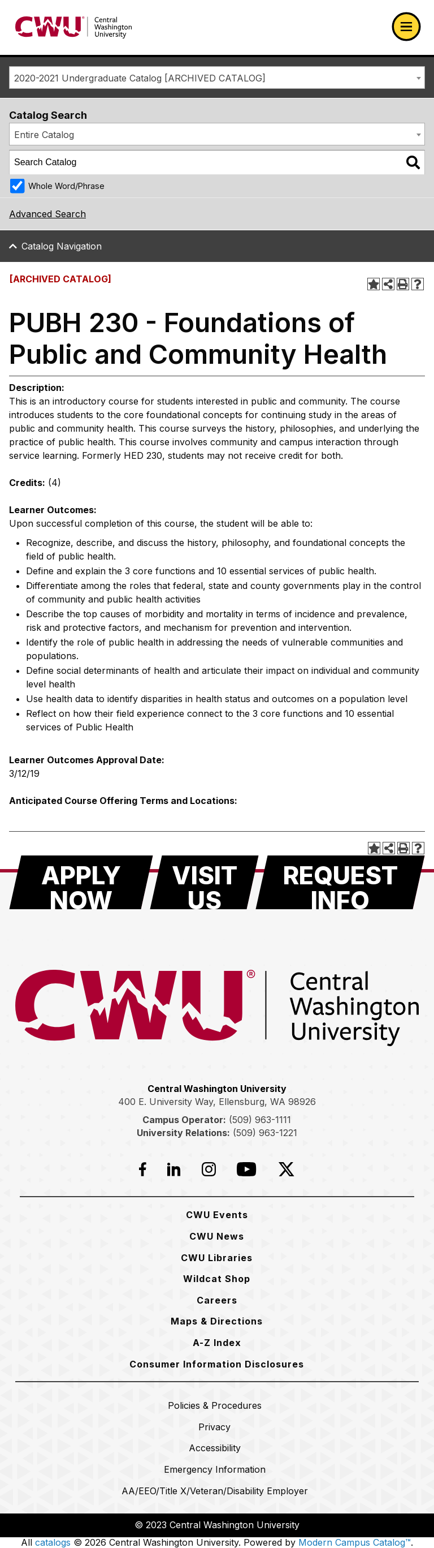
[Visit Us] (204, 882)
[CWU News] (216, 1236)
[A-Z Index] (217, 1342)
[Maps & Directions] (217, 1321)
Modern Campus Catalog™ (354, 1542)
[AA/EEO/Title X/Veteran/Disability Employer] (215, 1491)
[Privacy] (214, 1427)
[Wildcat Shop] (216, 1278)
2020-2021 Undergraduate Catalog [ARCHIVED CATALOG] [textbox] (140, 78)
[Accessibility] (214, 1447)
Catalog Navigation (61, 246)
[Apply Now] (81, 882)
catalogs (53, 1542)
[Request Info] (340, 882)
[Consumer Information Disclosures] (216, 1364)
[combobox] (217, 77)
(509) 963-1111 (260, 1119)
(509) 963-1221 (265, 1132)
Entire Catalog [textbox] (44, 134)
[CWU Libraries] (217, 1257)
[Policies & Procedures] (214, 1405)
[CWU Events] (217, 1214)
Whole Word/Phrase (66, 186)
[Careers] (217, 1300)
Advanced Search (47, 214)
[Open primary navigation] (406, 26)
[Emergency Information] (214, 1469)
